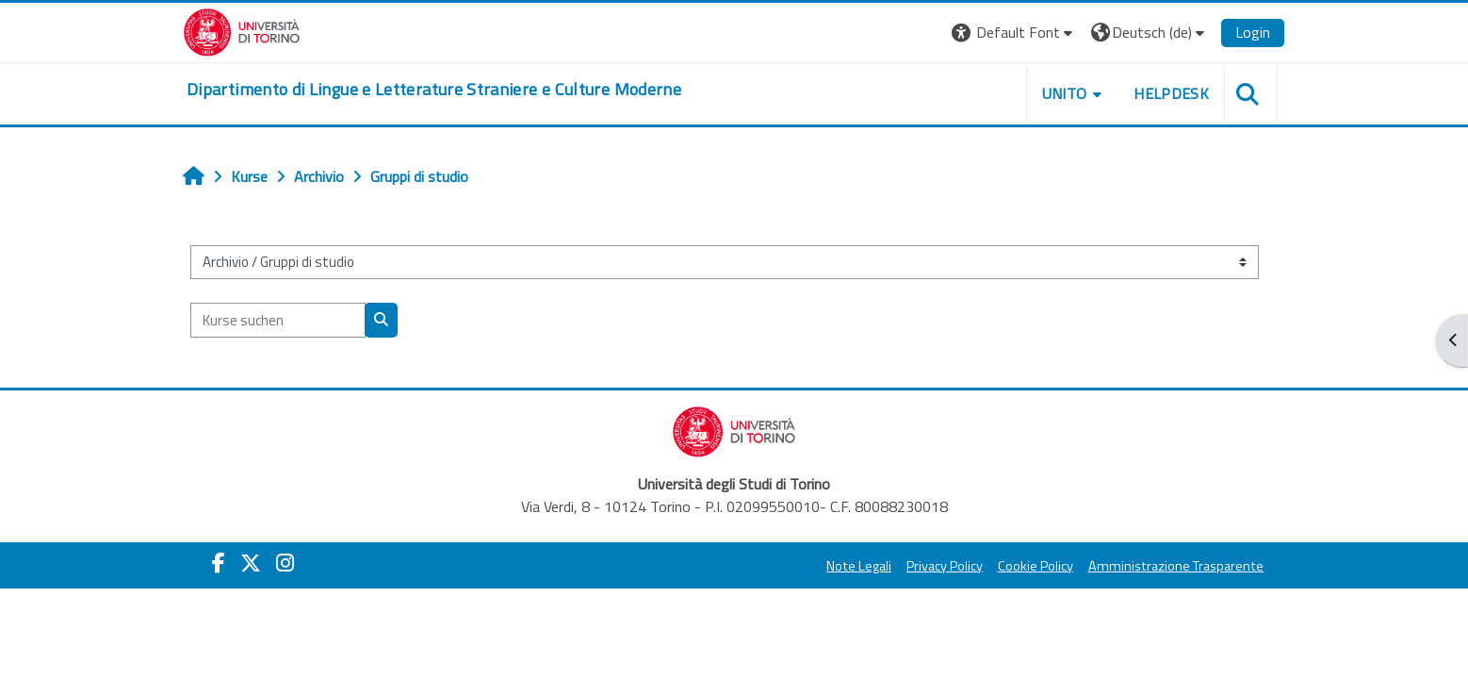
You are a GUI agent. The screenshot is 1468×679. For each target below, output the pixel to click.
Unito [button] (1064, 93)
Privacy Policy (944, 565)
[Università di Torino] (242, 30)
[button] (1014, 32)
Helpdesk (1171, 93)
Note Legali (858, 565)
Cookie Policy (1035, 565)
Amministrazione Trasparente (1176, 565)
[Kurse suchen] (278, 320)
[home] (434, 89)
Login (1252, 32)
